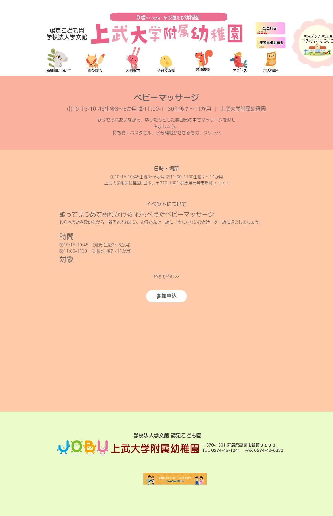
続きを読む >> (166, 276)
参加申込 (166, 296)
